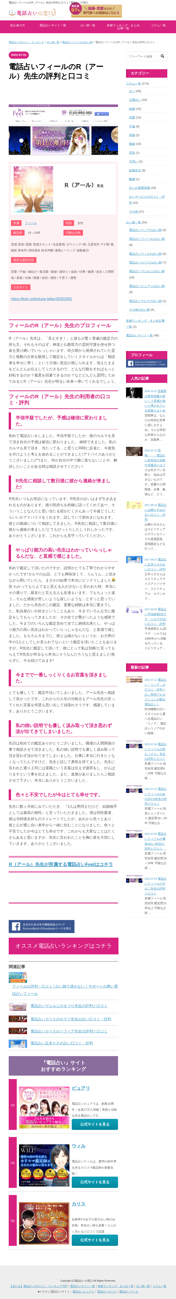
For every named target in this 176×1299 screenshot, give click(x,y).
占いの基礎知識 (139, 187)
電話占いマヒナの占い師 (145, 301)
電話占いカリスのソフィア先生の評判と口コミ (68, 1031)
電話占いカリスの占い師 (145, 262)
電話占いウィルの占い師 (145, 253)
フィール (31, 223)
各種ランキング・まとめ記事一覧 (123, 27)
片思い (133, 161)
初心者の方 (17, 25)
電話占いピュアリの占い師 (147, 286)
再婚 (132, 135)
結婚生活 (135, 170)
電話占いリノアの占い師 (145, 230)
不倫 (132, 126)
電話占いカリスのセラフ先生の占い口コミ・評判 (70, 1019)
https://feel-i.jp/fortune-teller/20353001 (41, 299)
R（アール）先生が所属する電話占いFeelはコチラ (61, 864)
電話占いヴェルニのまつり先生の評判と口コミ (68, 1006)
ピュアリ (81, 1088)
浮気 (132, 152)
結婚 (132, 108)
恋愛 (132, 117)
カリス (78, 1203)
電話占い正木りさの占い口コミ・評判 (61, 1043)
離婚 (132, 179)
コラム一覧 (158, 25)
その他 (133, 211)
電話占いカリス (106, 1291)
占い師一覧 (87, 25)
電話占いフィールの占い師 (77, 42)
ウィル (78, 1145)
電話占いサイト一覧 (52, 25)
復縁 (132, 144)
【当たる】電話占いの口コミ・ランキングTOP (38, 1286)
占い (132, 91)
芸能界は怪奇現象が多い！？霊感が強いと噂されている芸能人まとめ (156, 400)
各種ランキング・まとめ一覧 (115, 1286)
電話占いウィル (128, 1291)
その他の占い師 (139, 309)
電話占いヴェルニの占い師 (147, 271)
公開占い (135, 100)
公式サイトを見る (95, 1124)
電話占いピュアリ (83, 1291)
